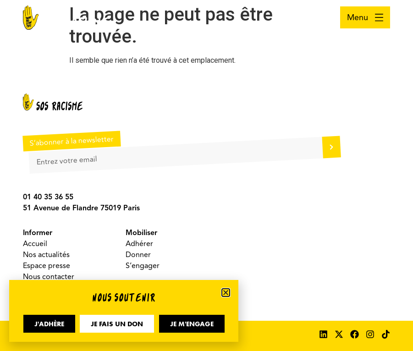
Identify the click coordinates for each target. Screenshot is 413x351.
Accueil (35, 243)
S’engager (143, 265)
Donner (138, 254)
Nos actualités (46, 254)
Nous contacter (48, 276)
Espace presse (46, 265)
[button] (225, 292)
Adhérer (139, 243)
